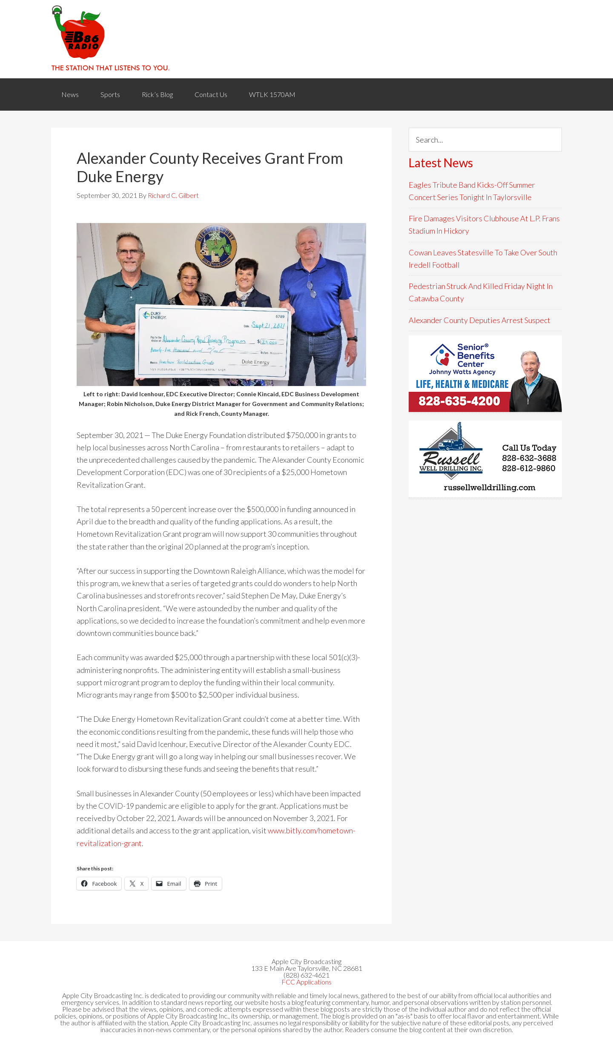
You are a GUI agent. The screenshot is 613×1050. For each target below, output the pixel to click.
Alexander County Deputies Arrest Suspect (479, 320)
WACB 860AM (306, 39)
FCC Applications (306, 982)
